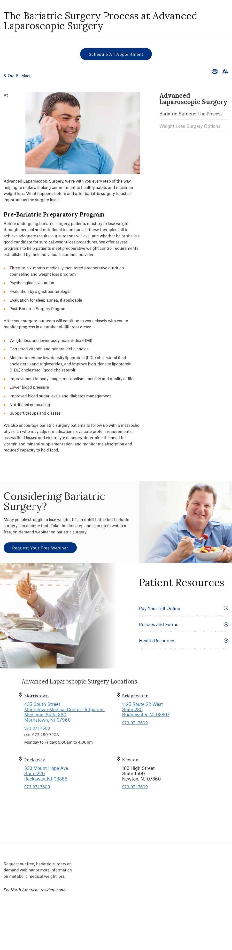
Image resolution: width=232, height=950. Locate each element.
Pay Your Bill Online (183, 608)
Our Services (19, 75)
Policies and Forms (183, 624)
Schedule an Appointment (116, 54)
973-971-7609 (37, 727)
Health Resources (183, 640)
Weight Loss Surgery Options (189, 126)
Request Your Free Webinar (40, 547)
